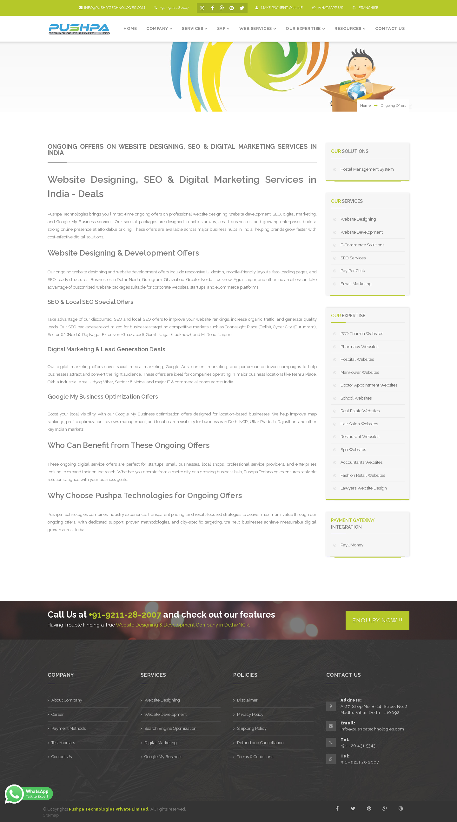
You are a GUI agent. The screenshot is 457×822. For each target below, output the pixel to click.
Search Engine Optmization (170, 727)
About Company (66, 699)
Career (57, 713)
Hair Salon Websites (359, 423)
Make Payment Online (279, 8)
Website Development (362, 232)
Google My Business (163, 756)
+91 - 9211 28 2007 (172, 8)
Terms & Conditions (255, 756)
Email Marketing (356, 283)
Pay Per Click (353, 270)
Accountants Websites (361, 462)
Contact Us (61, 756)
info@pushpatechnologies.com (112, 8)
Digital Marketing (160, 742)
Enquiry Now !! (377, 619)
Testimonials (63, 742)
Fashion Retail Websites (363, 475)
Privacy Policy (250, 713)
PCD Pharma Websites (362, 333)
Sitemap (51, 814)
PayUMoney (352, 545)
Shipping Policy (252, 727)
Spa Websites (353, 449)
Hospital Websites (357, 359)
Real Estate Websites (360, 410)
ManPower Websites (360, 372)
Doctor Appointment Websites (369, 385)
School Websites (356, 398)
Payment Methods (68, 727)
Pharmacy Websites (359, 346)
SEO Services (353, 258)
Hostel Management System (367, 169)
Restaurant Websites (360, 436)
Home (365, 105)
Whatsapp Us (327, 8)
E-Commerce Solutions (362, 245)
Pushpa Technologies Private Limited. (109, 808)
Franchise (365, 7)
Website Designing (358, 219)
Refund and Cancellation (260, 742)
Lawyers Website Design (364, 488)
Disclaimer (247, 699)
